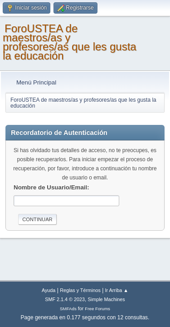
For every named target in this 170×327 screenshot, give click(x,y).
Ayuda (48, 290)
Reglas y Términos (80, 290)
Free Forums (97, 308)
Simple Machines (106, 299)
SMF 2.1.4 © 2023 (65, 299)
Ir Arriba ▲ (116, 290)
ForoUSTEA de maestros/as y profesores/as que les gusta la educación (69, 42)
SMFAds (68, 308)
